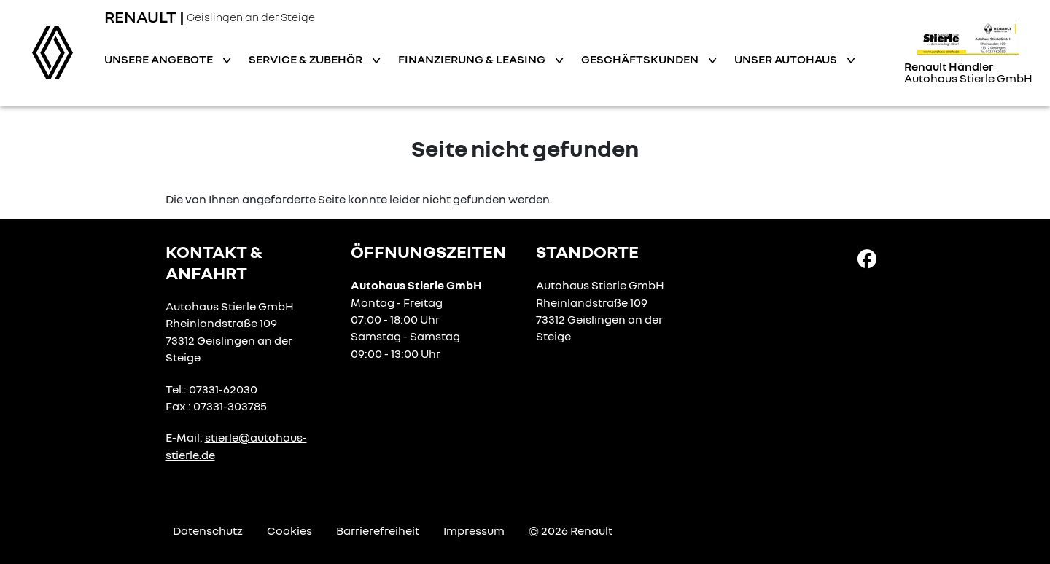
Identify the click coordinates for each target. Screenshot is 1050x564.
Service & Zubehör (307, 59)
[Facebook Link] (867, 258)
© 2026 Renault (570, 530)
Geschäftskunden (641, 59)
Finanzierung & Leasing (473, 59)
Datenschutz (208, 530)
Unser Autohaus (786, 59)
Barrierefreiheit (377, 530)
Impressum (474, 530)
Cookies (289, 530)
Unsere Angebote (159, 59)
